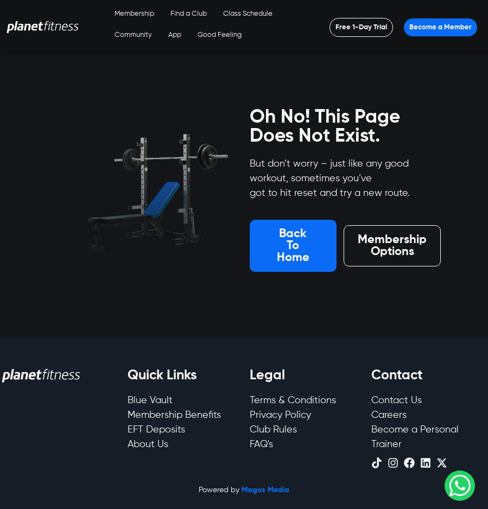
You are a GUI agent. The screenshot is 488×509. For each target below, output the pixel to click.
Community (133, 35)
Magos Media (265, 490)
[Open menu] (361, 27)
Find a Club (188, 13)
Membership (134, 13)
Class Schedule (247, 13)
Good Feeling (220, 35)
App (174, 35)
